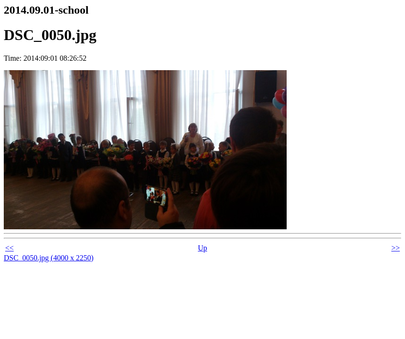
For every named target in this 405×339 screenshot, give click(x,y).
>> (395, 248)
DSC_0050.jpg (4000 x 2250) (48, 258)
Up (202, 248)
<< (9, 248)
